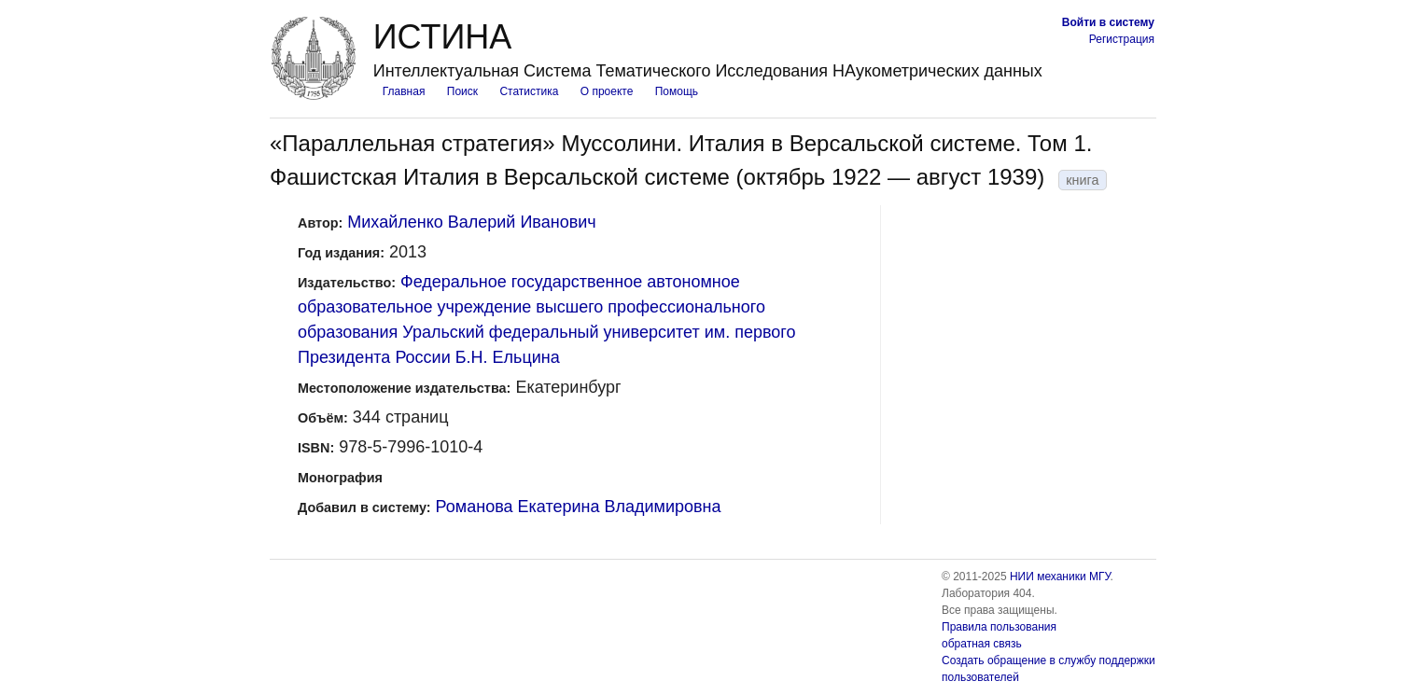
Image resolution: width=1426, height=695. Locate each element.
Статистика (528, 91)
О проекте (607, 91)
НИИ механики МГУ (1060, 576)
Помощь (676, 91)
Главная (404, 91)
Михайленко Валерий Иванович (471, 222)
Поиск (462, 91)
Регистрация (1121, 39)
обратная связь (982, 643)
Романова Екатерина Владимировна (578, 506)
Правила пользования (999, 626)
